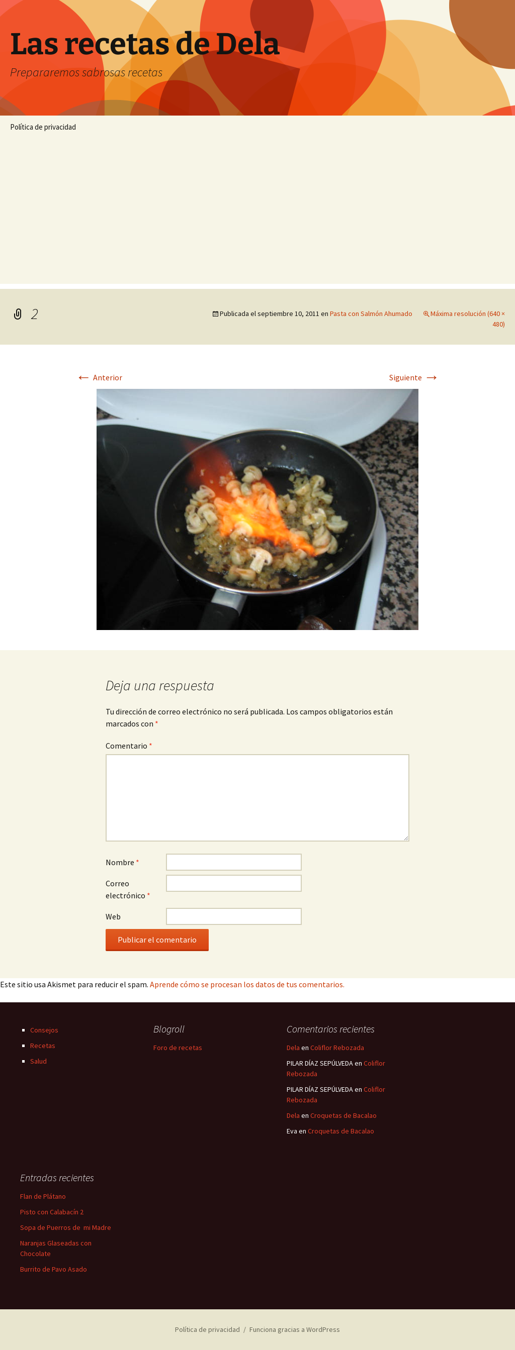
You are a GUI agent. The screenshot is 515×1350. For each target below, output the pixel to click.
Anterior (98, 377)
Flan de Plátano (43, 1196)
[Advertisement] (257, 213)
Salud (38, 1061)
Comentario (129, 746)
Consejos (44, 1029)
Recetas (42, 1045)
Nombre (122, 862)
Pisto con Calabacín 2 (51, 1211)
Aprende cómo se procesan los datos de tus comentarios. (247, 984)
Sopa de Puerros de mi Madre (65, 1227)
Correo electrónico (128, 889)
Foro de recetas (177, 1047)
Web (113, 916)
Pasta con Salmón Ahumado (371, 313)
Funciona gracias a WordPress (294, 1329)
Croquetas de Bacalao (343, 1115)
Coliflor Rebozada (337, 1047)
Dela (293, 1047)
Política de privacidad (43, 127)
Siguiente (414, 377)
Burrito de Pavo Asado (53, 1269)
